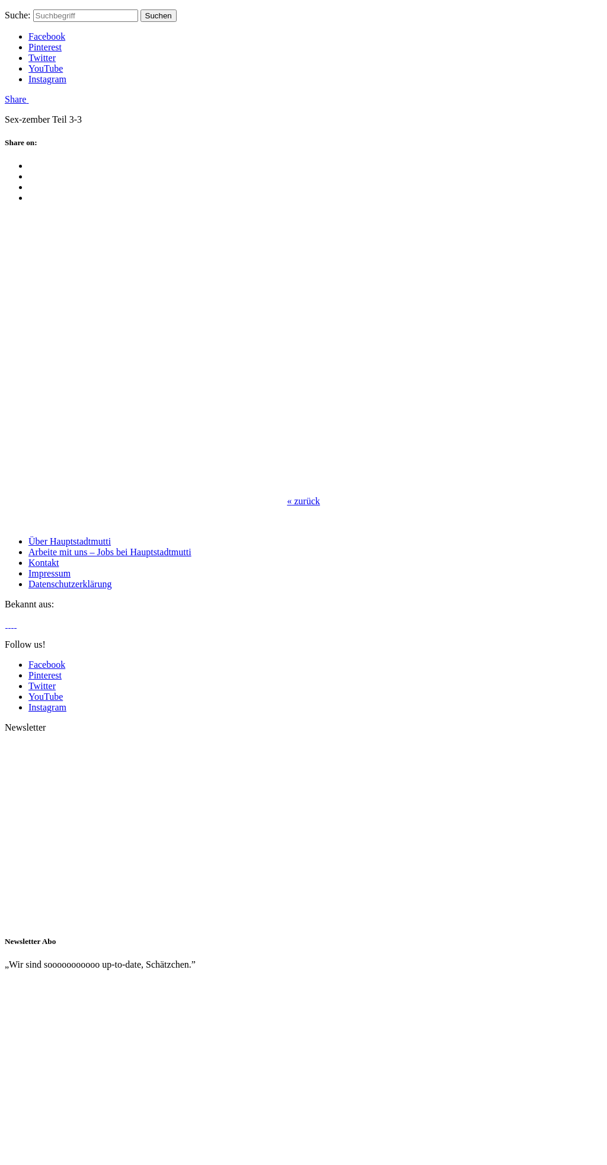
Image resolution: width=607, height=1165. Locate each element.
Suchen (158, 15)
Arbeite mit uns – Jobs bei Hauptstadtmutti (109, 552)
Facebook (46, 36)
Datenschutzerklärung (69, 584)
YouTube (45, 68)
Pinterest (45, 47)
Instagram (47, 79)
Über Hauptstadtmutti (69, 541)
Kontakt (43, 563)
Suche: (18, 15)
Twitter (42, 58)
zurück (303, 501)
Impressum (49, 573)
